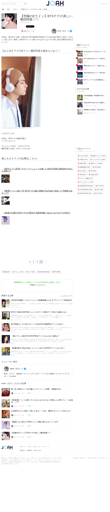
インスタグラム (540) (97, 159)
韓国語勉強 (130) (84, 167)
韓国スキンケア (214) (98, 156)
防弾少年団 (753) (43, 272)
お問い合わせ (37, 450)
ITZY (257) (100, 186)
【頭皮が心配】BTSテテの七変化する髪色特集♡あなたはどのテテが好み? (37, 213)
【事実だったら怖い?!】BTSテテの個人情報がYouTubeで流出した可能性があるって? (37, 192)
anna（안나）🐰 (60, 31)
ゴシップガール (15, 307)
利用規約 (29, 450)
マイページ (104, 4)
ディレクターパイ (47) (85, 182)
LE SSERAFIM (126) (85, 189)
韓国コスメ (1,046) (95, 163)
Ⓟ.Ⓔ (12, 331)
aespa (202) (93, 174)
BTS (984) (56, 272)
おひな (86, 99)
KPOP (22, 22)
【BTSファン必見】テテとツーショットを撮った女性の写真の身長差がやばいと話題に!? (37, 170)
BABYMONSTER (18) (85, 186)
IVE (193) (92, 171)
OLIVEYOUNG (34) (84, 193)
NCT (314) (99, 189)
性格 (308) (82, 163)
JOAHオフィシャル (89, 106)
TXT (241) (98, 193)
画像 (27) (6, 272)
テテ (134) (30, 272)
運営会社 (22, 450)
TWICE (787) (82, 159)
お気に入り (25, 31)
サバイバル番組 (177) (85, 178)
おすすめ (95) (83, 156)
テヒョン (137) (18, 272)
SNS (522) (82, 174)
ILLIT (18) (81, 171)
